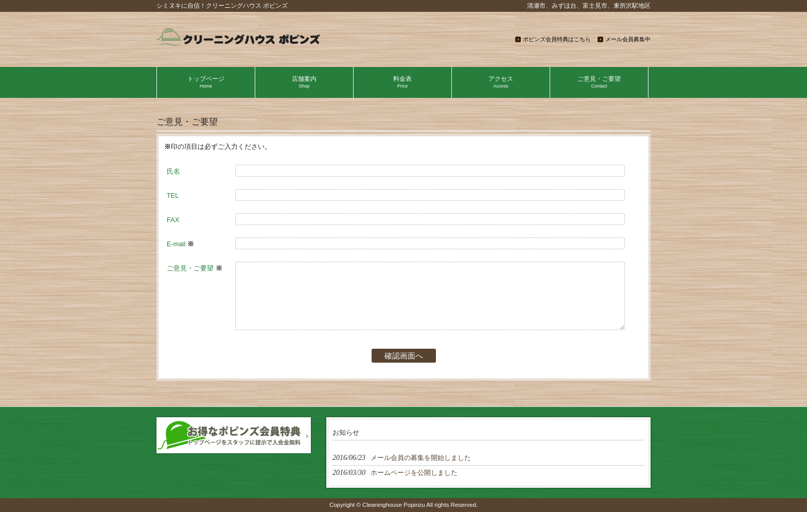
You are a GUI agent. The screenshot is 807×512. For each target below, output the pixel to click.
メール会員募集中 (628, 39)
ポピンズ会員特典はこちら (557, 39)
